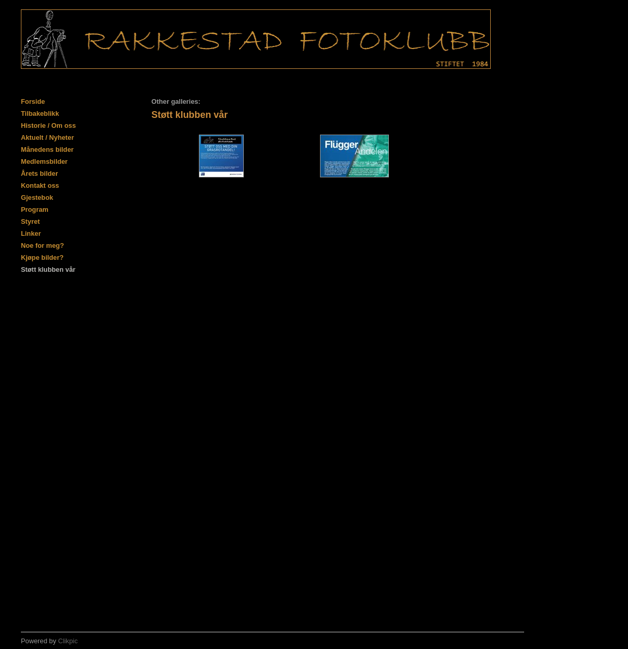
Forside (33, 101)
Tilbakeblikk (40, 113)
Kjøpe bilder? (42, 257)
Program (35, 209)
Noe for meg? (42, 245)
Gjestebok (37, 197)
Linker (31, 233)
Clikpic (68, 641)
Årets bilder (39, 173)
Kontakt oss (40, 185)
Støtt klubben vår (48, 269)
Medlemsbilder (44, 161)
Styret (30, 221)
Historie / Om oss (48, 125)
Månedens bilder (47, 149)
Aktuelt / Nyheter (47, 137)
